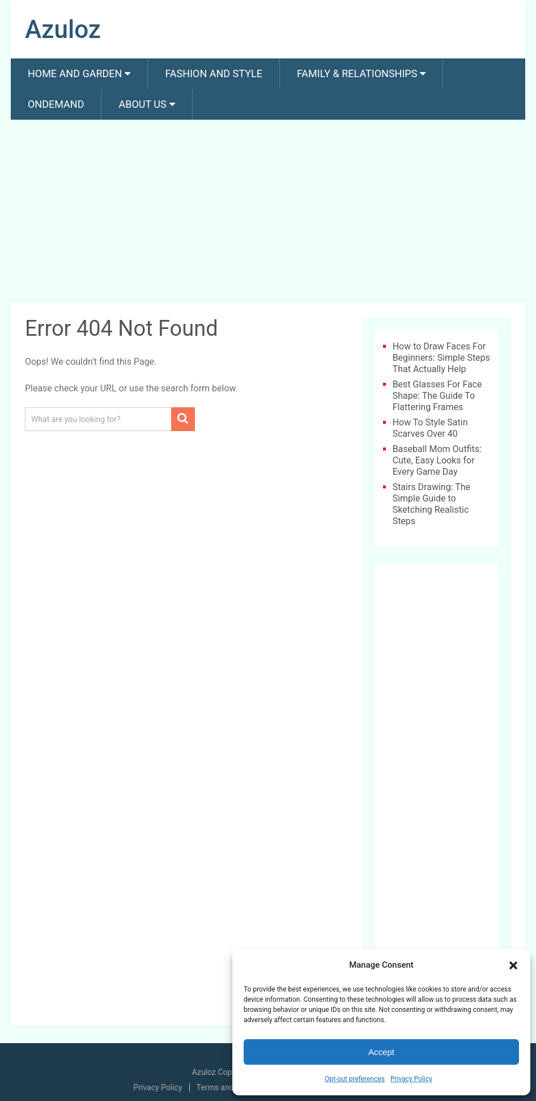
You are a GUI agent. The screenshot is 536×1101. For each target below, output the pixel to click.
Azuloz (63, 29)
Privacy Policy (411, 1079)
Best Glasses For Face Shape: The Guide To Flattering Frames (437, 395)
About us (142, 104)
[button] (513, 965)
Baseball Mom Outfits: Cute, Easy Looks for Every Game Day (437, 460)
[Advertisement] (268, 213)
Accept (381, 1052)
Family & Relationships (357, 73)
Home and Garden (75, 73)
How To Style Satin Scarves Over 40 (430, 428)
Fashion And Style (213, 73)
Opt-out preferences (355, 1079)
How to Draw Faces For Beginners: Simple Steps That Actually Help (441, 357)
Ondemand (56, 104)
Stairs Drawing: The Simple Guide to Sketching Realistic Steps (431, 504)
